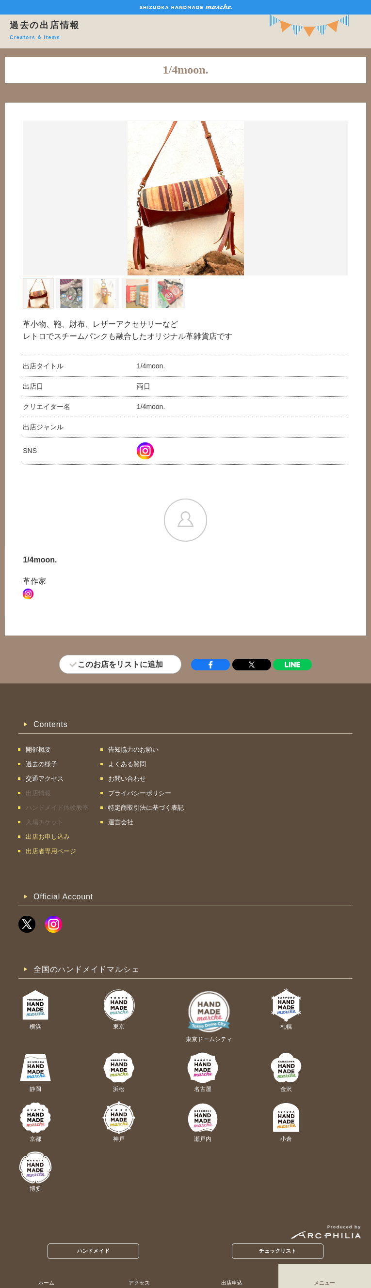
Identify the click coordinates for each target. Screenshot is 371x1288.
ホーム (46, 1283)
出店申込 (231, 1283)
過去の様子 (41, 764)
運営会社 (120, 822)
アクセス (139, 1283)
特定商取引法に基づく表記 (146, 807)
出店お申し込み (48, 836)
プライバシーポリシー (139, 793)
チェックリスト (278, 1251)
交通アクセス (45, 778)
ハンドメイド (93, 1251)
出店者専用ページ (51, 851)
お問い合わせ (127, 778)
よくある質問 (127, 764)
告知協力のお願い (133, 749)
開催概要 (38, 749)
